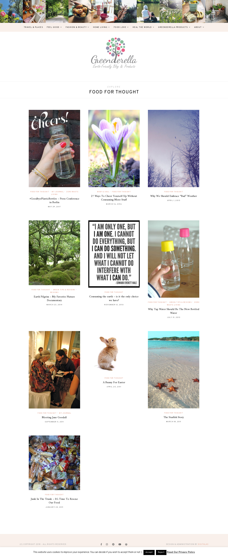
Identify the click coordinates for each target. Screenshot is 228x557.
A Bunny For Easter (114, 382)
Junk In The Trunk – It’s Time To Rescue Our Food (54, 501)
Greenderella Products (173, 27)
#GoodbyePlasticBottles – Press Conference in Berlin (54, 200)
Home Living (100, 27)
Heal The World (142, 27)
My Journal (58, 192)
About (198, 27)
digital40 (203, 544)
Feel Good (53, 27)
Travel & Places (33, 27)
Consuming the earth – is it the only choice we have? (114, 298)
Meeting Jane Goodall (54, 417)
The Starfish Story (173, 417)
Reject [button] (161, 552)
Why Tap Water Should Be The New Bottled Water (173, 311)
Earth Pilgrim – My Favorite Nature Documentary (54, 298)
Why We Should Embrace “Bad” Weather (173, 196)
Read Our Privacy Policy (181, 552)
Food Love (120, 27)
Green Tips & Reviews (64, 290)
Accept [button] (149, 552)
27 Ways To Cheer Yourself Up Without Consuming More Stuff (114, 198)
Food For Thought (39, 192)
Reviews (54, 292)
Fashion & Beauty (76, 27)
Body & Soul (103, 192)
